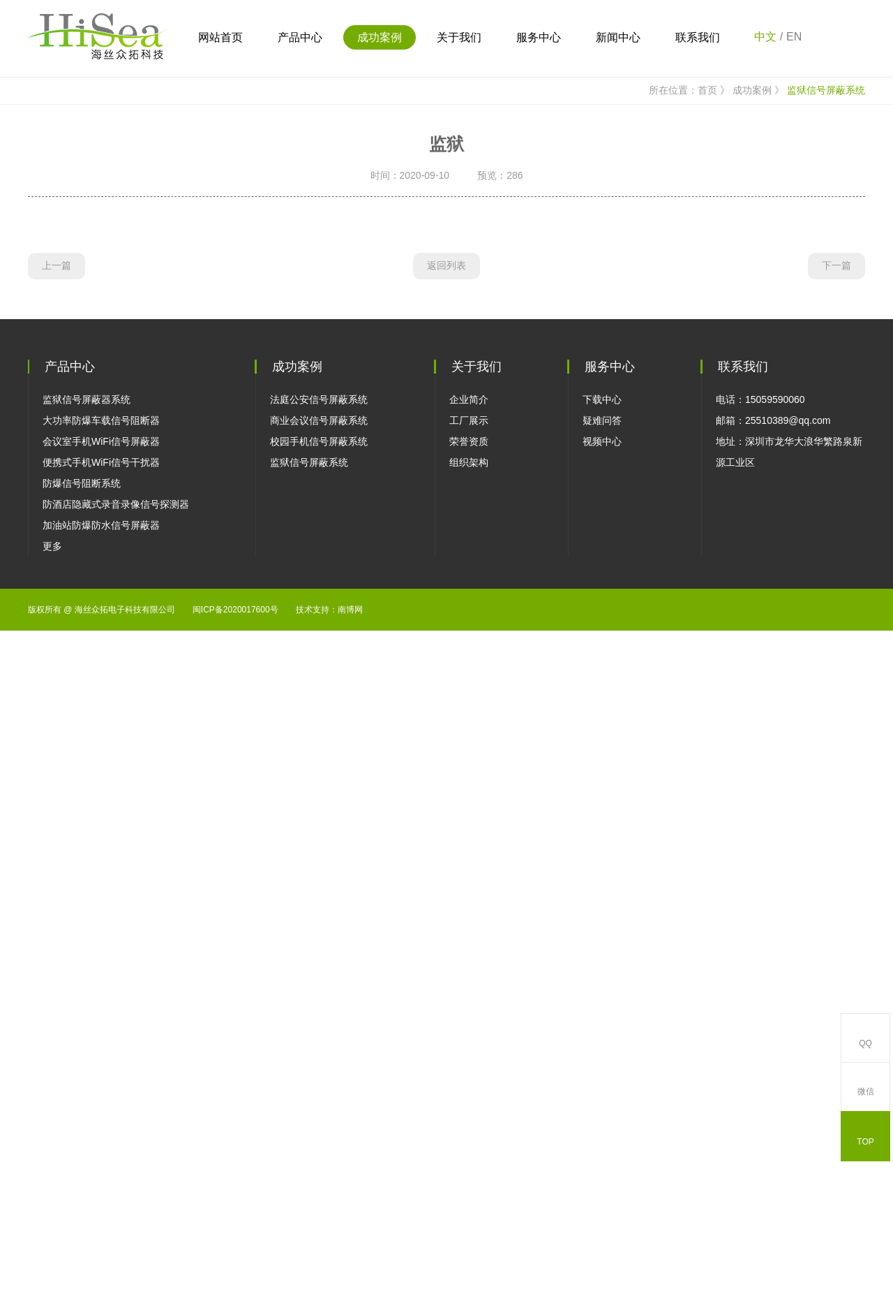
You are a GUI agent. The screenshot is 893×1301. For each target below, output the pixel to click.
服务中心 (538, 37)
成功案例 (379, 37)
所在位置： (665, 323)
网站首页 (220, 37)
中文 (765, 37)
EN (794, 37)
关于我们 (459, 37)
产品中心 (300, 37)
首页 (715, 323)
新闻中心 (618, 37)
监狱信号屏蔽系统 (826, 322)
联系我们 (697, 37)
